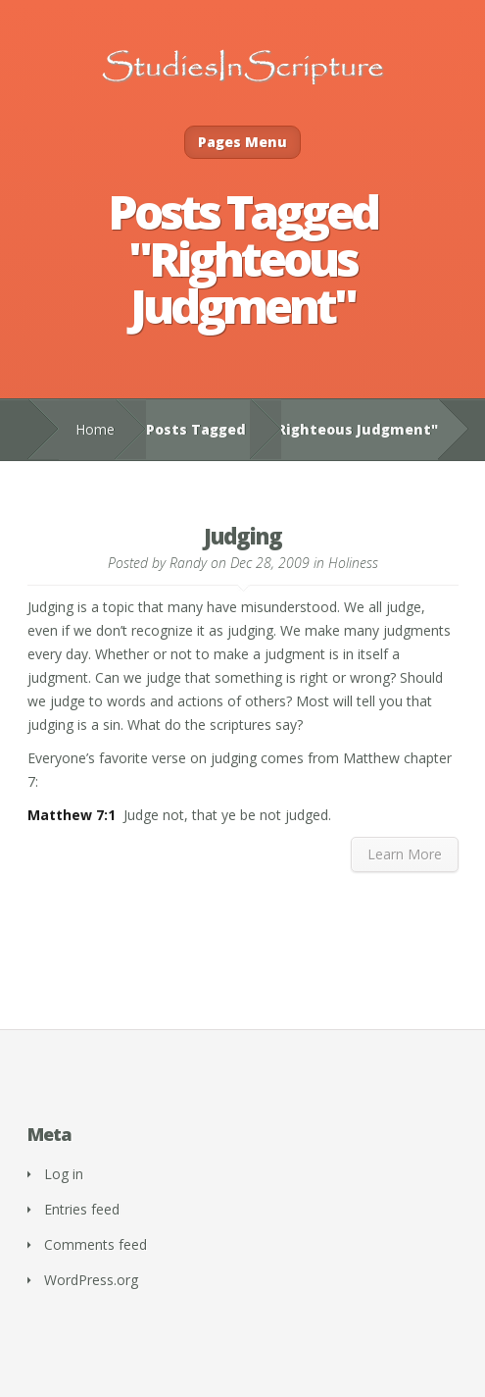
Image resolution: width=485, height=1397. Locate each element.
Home (95, 429)
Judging (243, 535)
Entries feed (82, 1209)
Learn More (404, 854)
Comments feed (95, 1244)
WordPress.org (91, 1279)
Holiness (353, 562)
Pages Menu (242, 141)
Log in (63, 1173)
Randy (188, 562)
